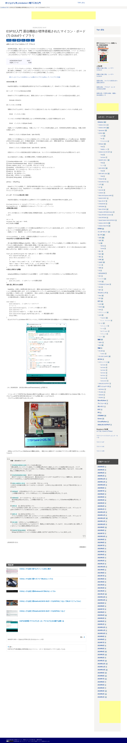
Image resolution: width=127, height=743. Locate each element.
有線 (99, 348)
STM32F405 (102, 203)
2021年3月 (101, 588)
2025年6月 (101, 494)
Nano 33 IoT (102, 201)
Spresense (102, 130)
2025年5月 (101, 497)
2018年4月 (101, 688)
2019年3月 (101, 654)
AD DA (100, 359)
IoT (99, 187)
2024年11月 (101, 515)
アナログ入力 (104, 141)
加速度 (100, 262)
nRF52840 (101, 206)
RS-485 (101, 351)
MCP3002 (103, 370)
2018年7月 (101, 679)
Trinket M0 (101, 179)
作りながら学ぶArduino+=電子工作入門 (23, 3)
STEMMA (101, 415)
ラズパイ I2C (100, 446)
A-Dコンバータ (103, 362)
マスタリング (102, 292)
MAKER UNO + (103, 160)
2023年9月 (101, 527)
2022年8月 (101, 542)
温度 (18, 40)
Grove (100, 418)
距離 (100, 259)
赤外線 (102, 248)
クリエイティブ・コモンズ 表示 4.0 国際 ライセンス (31, 741)
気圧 (100, 254)
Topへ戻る (100, 30)
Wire (23, 40)
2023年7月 (101, 533)
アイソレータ (102, 403)
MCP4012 (101, 389)
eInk (100, 309)
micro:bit (101, 190)
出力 (28, 40)
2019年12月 (101, 627)
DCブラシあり (104, 331)
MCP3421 (103, 375)
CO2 (100, 281)
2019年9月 (101, 636)
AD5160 (101, 395)
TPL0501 (101, 392)
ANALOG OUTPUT (104, 383)
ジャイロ (101, 278)
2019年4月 (101, 651)
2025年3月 (101, 503)
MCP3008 (103, 367)
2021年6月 (101, 579)
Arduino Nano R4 (103, 226)
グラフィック (102, 312)
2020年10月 (101, 600)
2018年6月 (101, 682)
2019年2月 (101, 657)
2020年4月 (101, 615)
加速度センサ (104, 149)
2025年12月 (101, 479)
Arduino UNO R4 (103, 223)
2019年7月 (101, 642)
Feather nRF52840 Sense (106, 212)
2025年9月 (101, 488)
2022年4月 (101, 554)
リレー (100, 336)
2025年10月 (101, 485)
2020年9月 (101, 603)
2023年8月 (101, 530)
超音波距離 (102, 273)
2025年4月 (101, 500)
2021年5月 (101, 582)
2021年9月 (101, 569)
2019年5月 (101, 648)
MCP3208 (103, 365)
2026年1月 (101, 476)
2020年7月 (101, 609)
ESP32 (9, 40)
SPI (100, 298)
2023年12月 (101, 518)
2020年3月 (101, 618)
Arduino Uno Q (103, 125)
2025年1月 (101, 509)
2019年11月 (101, 630)
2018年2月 (101, 694)
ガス (100, 265)
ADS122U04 (104, 381)
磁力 (100, 289)
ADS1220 (103, 378)
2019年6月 (101, 645)
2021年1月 (101, 594)
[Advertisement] (63, 15)
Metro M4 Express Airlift (105, 195)
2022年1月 (101, 563)
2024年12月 (101, 512)
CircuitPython (102, 421)
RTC (99, 409)
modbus (103, 353)
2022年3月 (101, 557)
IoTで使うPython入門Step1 (105, 431)
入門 (14, 40)
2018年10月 (101, 669)
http (102, 138)
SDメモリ (101, 406)
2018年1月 (101, 697)
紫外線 (102, 246)
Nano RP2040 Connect (105, 215)
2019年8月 (101, 639)
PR (99, 412)
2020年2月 (101, 621)
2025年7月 (101, 491)
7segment (103, 318)
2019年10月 (101, 633)
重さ (100, 251)
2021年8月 (101, 573)
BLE (100, 345)
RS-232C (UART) (103, 356)
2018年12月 (101, 663)
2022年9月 (101, 539)
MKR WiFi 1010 (103, 173)
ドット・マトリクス (105, 320)
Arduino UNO (102, 127)
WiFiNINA (103, 157)
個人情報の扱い (33, 739)
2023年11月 (101, 521)
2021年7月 (101, 576)
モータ (100, 323)
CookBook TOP (4, 7)
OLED (100, 307)
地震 (100, 267)
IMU (100, 287)
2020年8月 (101, 606)
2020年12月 (101, 597)
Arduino (100, 122)
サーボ (102, 328)
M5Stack (101, 144)
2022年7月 (101, 545)
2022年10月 (101, 536)
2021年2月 (101, 591)
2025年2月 (101, 506)
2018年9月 (101, 673)
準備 (102, 146)
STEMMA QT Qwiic (104, 284)
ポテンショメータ (103, 386)
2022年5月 (101, 551)
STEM (100, 228)
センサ (102, 165)
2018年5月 (101, 685)
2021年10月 (101, 566)
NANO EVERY (103, 198)
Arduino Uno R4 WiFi (104, 152)
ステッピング (104, 326)
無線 (99, 339)
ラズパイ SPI (100, 451)
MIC (100, 276)
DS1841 (101, 397)
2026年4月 (101, 466)
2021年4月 (101, 585)
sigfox (100, 342)
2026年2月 (101, 473)
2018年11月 (101, 666)
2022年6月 (101, 548)
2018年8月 (101, 676)
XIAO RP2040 (102, 217)
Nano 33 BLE (102, 209)
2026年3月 (101, 470)
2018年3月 (101, 691)
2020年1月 (101, 624)
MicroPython (102, 400)
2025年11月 (101, 482)
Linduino (101, 192)
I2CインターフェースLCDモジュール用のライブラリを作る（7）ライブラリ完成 (34, 77)
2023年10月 (101, 524)
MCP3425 (103, 372)
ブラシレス (103, 334)
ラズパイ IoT (100, 442)
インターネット (103, 232)
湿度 (100, 240)
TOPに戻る (81, 2)
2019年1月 (101, 660)
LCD (32, 40)
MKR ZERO (102, 168)
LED (100, 315)
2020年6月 (101, 612)
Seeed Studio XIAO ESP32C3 (107, 220)
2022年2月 (101, 560)
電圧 (100, 256)
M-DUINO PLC (103, 181)
